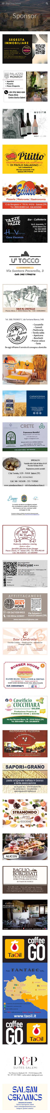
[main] (25, 15)
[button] (3, 3)
